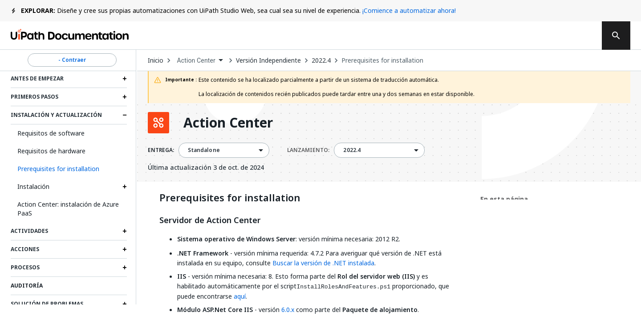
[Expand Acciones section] (124, 249)
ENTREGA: (161, 150)
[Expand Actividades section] (124, 231)
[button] (69, 169)
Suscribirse (432, 35)
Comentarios (363, 35)
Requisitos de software (51, 133)
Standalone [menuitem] (204, 150)
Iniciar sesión (499, 35)
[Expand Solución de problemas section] (124, 304)
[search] (616, 35)
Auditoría (27, 286)
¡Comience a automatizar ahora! (409, 10)
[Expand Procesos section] (124, 268)
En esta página (504, 199)
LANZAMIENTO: (308, 150)
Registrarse (563, 35)
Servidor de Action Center (210, 220)
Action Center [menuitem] (196, 60)
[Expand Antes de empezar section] (124, 79)
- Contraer (72, 60)
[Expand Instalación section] (124, 187)
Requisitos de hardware (51, 151)
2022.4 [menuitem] (352, 150)
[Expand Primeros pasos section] (124, 97)
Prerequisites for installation (382, 60)
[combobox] (199, 61)
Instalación (33, 186)
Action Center (228, 122)
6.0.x (287, 309)
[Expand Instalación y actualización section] (124, 115)
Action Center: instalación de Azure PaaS (68, 209)
